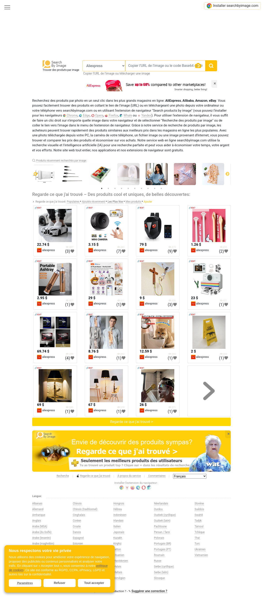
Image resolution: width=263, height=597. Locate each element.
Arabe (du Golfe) (41, 532)
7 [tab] (141, 188)
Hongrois (118, 503)
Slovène (199, 503)
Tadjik (198, 520)
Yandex (146, 115)
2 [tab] (108, 188)
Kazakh (117, 537)
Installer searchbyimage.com (232, 6)
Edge (86, 115)
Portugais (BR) (162, 543)
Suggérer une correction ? (149, 591)
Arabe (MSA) (39, 526)
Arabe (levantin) (41, 537)
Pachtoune (160, 526)
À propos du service (129, 475)
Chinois (77, 503)
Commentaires (157, 475)
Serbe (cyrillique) (164, 566)
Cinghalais (79, 514)
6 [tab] (135, 188)
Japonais (118, 532)
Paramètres (25, 583)
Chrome (72, 115)
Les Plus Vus (116, 201)
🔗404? (38, 208)
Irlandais (118, 520)
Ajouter (148, 201)
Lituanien (118, 555)
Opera (99, 115)
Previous (35, 174)
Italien (117, 526)
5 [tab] (128, 188)
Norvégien (119, 578)
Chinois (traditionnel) (85, 509)
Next (227, 174)
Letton (117, 549)
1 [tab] (102, 188)
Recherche (62, 475)
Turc (197, 543)
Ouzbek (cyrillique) (165, 514)
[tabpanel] (131, 174)
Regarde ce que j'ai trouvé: (51, 201)
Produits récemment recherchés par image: (61, 160)
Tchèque (200, 532)
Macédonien (120, 560)
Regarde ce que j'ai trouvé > (131, 422)
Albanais (37, 503)
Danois (77, 532)
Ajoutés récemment (94, 201)
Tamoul (199, 526)
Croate (77, 526)
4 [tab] (121, 188)
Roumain (159, 555)
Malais (117, 566)
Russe (157, 560)
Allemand (37, 509)
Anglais (36, 520)
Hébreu (117, 509)
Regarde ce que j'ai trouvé (93, 476)
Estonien (78, 543)
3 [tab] (115, 188)
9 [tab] (154, 188)
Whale (128, 115)
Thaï (197, 537)
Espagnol (78, 537)
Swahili (199, 514)
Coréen (77, 520)
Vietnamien (201, 555)
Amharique (38, 514)
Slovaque (159, 578)
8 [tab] (148, 188)
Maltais (117, 572)
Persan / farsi (162, 532)
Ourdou (158, 509)
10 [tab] (161, 188)
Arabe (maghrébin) (43, 543)
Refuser (59, 583)
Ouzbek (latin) (162, 520)
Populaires (73, 201)
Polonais (159, 537)
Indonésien (119, 514)
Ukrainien (200, 549)
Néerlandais (161, 503)
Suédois (199, 509)
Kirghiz (117, 543)
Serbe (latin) (161, 572)
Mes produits (134, 201)
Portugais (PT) (162, 549)
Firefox (113, 115)
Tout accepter (94, 583)
